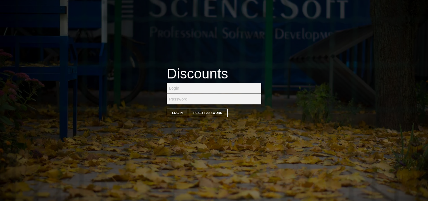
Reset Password (207, 112)
